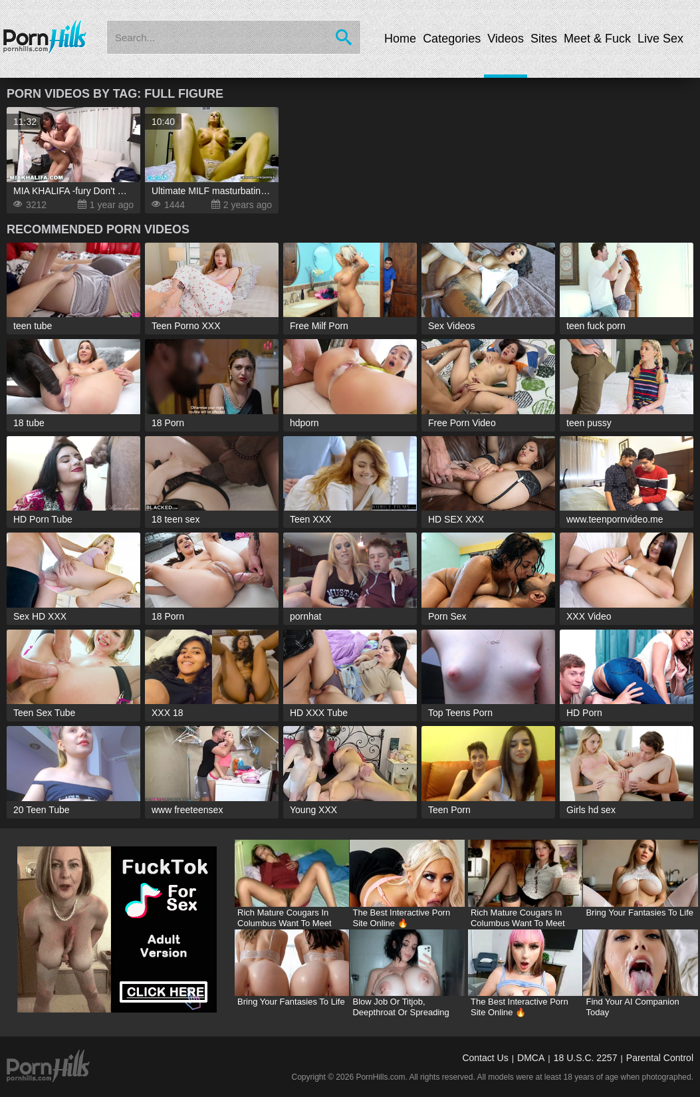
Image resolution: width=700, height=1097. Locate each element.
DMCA (530, 1057)
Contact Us (485, 1057)
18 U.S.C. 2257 (586, 1057)
